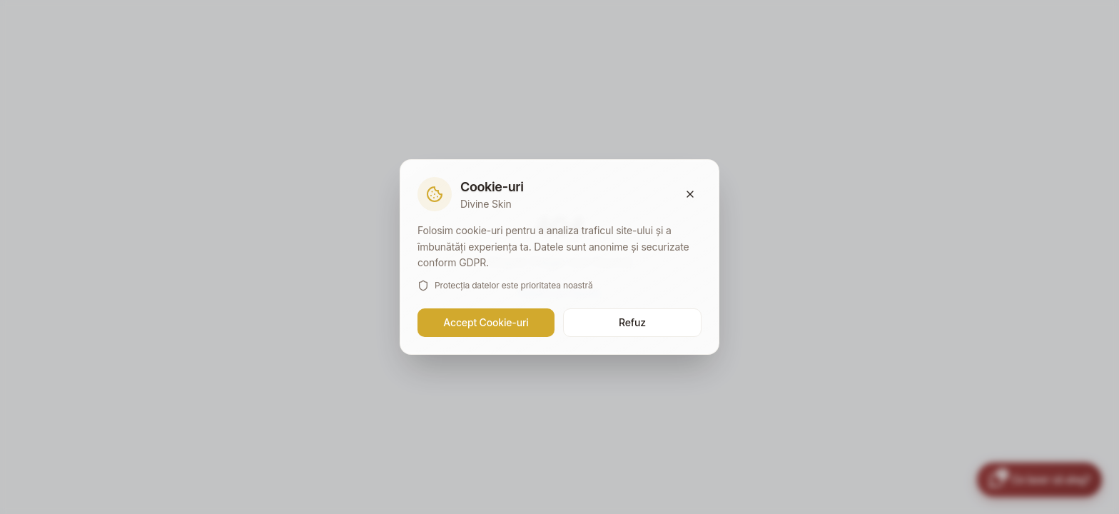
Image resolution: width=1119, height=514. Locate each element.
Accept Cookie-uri (485, 322)
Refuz (632, 322)
